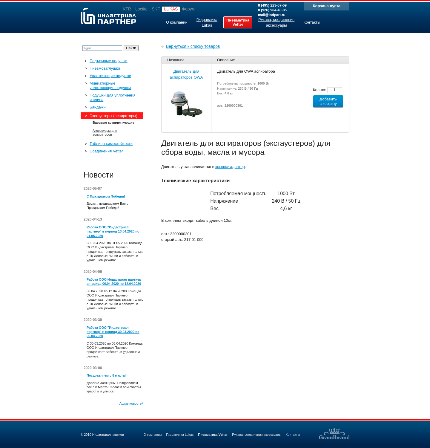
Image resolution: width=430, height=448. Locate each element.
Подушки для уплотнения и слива (112, 97)
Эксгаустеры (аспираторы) (113, 116)
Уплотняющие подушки (110, 76)
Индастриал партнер (108, 16)
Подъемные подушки (109, 61)
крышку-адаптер (230, 166)
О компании (153, 434)
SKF (156, 9)
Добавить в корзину (328, 101)
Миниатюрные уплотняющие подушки (110, 85)
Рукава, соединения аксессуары (256, 434)
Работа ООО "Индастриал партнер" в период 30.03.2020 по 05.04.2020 (113, 332)
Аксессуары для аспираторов (105, 132)
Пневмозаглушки (105, 68)
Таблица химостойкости (111, 143)
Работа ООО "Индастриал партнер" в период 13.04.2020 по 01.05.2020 (113, 231)
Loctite (141, 9)
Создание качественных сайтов (334, 433)
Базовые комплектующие (113, 122)
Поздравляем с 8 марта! (106, 375)
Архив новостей (131, 403)
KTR (127, 9)
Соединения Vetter (106, 151)
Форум (188, 9)
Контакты (293, 434)
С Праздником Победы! (106, 196)
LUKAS (171, 9)
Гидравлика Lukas (180, 434)
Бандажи (98, 107)
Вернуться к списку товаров (193, 46)
